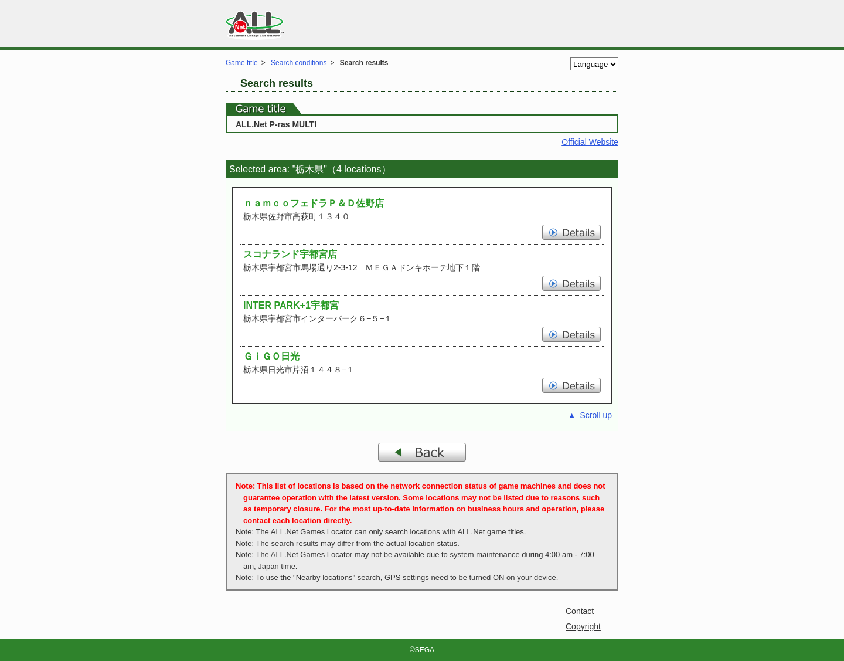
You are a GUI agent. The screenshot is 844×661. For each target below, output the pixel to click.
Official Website (589, 142)
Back (422, 452)
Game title (242, 63)
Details (571, 232)
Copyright (583, 626)
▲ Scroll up (590, 415)
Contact (580, 611)
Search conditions (298, 63)
